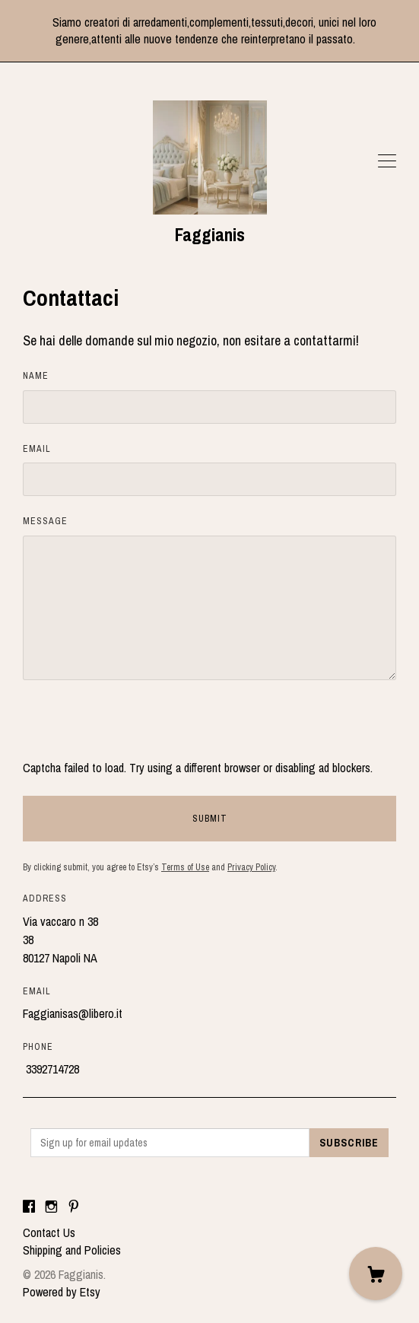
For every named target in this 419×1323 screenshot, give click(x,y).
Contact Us (49, 1232)
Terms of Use (185, 867)
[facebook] (29, 1206)
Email (37, 449)
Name (36, 376)
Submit (209, 819)
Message (45, 521)
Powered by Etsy (61, 1291)
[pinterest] (74, 1206)
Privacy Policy (251, 867)
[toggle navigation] (387, 161)
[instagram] (51, 1206)
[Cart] (375, 1273)
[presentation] (138, 728)
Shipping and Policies (72, 1250)
